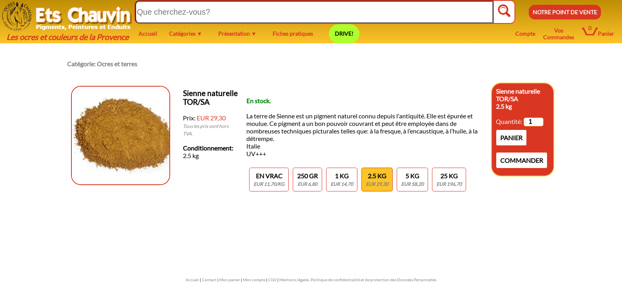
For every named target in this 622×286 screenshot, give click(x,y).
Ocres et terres (117, 64)
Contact (209, 279)
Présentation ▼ (237, 33)
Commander (521, 160)
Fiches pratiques (293, 33)
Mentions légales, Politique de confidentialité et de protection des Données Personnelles (357, 279)
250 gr (307, 179)
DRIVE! (344, 33)
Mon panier (229, 279)
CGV (272, 279)
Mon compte (254, 279)
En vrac (268, 179)
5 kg (412, 179)
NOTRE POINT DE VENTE (565, 12)
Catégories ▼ (185, 33)
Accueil (147, 33)
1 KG (341, 179)
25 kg (449, 179)
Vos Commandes (558, 34)
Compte (525, 33)
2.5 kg (377, 179)
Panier (606, 33)
